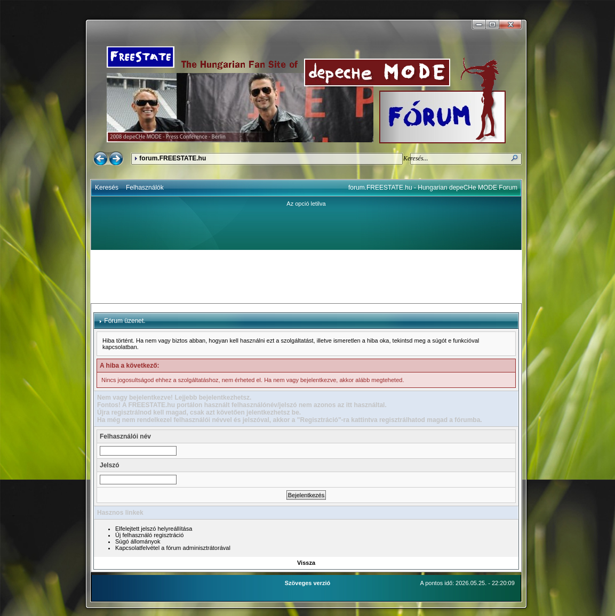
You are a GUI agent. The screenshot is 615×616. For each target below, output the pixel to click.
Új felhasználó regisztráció (149, 535)
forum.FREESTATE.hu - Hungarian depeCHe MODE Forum (432, 187)
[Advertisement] (306, 277)
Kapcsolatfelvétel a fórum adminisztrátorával (172, 548)
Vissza (306, 563)
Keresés (106, 187)
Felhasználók (145, 187)
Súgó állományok (137, 541)
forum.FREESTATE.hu (172, 158)
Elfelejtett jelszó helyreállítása (153, 528)
